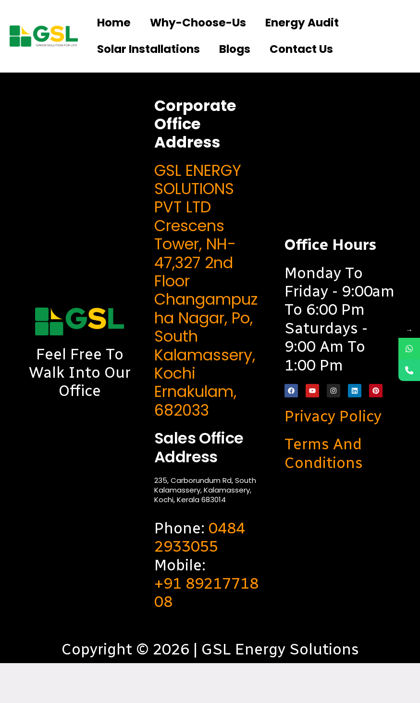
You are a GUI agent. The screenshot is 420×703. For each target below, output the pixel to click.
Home (120, 25)
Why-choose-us (230, 25)
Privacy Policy (333, 456)
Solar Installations (291, 55)
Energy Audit (148, 55)
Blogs (119, 87)
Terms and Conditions (323, 493)
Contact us (204, 87)
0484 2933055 (199, 577)
